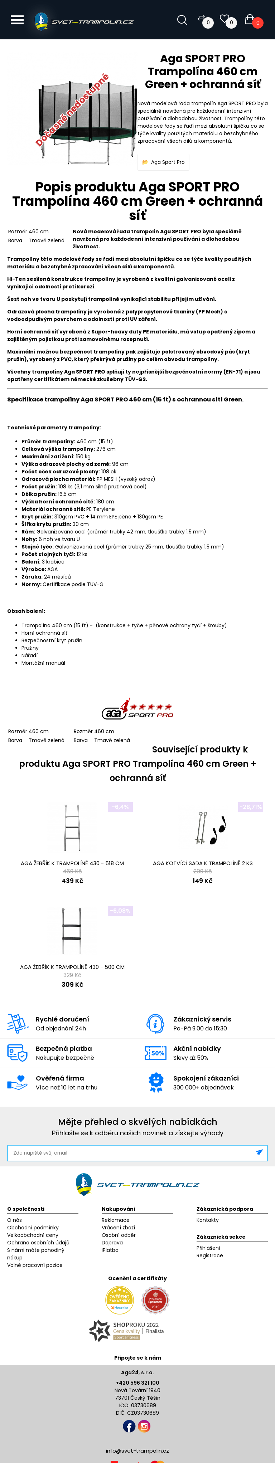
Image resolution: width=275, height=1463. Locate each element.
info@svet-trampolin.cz (137, 1450)
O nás (14, 1220)
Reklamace (116, 1220)
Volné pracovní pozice (35, 1265)
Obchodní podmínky (33, 1227)
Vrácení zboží (118, 1227)
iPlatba (110, 1250)
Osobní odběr (119, 1235)
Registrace (210, 1255)
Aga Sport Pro (168, 162)
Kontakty (208, 1220)
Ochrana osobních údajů (38, 1242)
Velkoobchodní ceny (32, 1235)
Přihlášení (208, 1248)
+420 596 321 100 (137, 1382)
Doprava (112, 1242)
